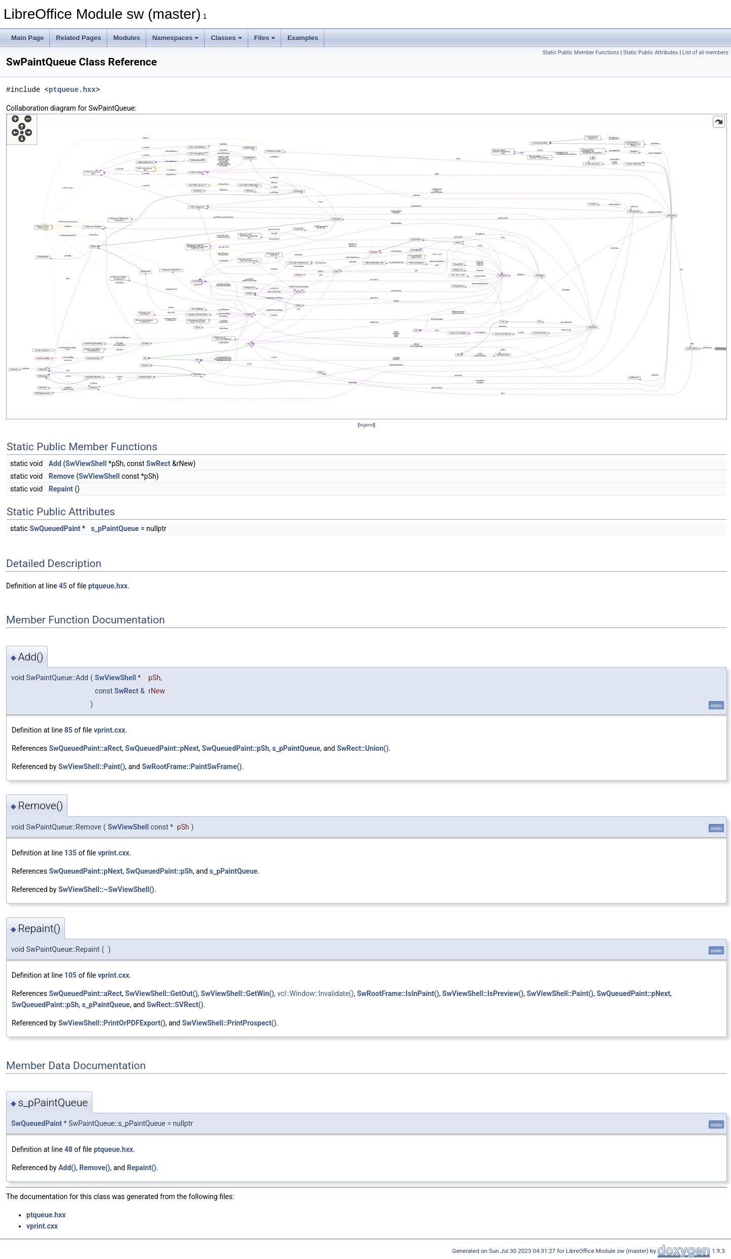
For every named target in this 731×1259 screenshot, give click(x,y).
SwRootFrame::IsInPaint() (398, 993)
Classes (226, 38)
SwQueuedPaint (54, 528)
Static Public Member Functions (581, 52)
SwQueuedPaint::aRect (85, 748)
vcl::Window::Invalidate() (315, 993)
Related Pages (78, 38)
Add (55, 463)
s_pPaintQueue (115, 528)
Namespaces (175, 38)
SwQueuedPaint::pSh (235, 748)
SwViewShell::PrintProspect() (229, 1023)
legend (366, 424)
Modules (126, 38)
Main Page (27, 38)
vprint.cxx (109, 730)
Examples (302, 38)
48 (68, 1149)
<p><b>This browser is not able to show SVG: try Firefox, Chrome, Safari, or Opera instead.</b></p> (366, 266)
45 (63, 586)
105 (70, 975)
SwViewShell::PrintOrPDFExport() (111, 1023)
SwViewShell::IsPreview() (482, 993)
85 (68, 730)
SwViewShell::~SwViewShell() (106, 889)
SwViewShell (86, 463)
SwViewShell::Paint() (91, 767)
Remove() (94, 1168)
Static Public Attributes (650, 52)
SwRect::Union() (363, 748)
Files (265, 38)
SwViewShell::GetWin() (237, 993)
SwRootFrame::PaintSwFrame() (192, 767)
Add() (67, 1168)
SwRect (158, 463)
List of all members (705, 52)
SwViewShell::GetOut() (161, 993)
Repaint (61, 489)
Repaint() (141, 1168)
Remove (62, 476)
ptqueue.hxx (72, 89)
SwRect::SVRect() (175, 1005)
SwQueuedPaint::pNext (162, 748)
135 (70, 853)
